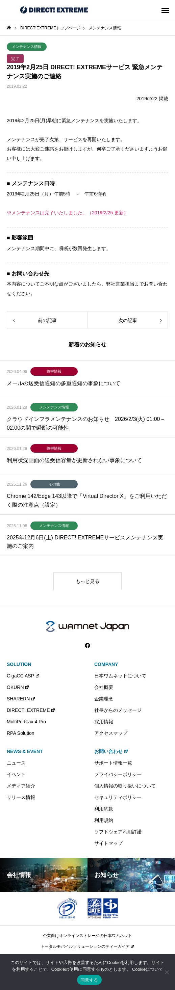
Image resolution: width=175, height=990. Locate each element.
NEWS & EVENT (25, 751)
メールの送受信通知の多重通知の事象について (63, 383)
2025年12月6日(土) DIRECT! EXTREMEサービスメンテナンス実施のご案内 (85, 542)
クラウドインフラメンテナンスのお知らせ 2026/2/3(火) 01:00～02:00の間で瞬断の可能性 (86, 423)
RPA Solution (20, 733)
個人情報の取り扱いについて (125, 785)
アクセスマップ (110, 733)
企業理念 (103, 698)
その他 (54, 484)
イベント (16, 774)
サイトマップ (108, 843)
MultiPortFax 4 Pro (26, 721)
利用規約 (103, 820)
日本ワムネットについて (120, 675)
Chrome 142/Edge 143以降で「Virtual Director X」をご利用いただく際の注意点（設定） (87, 500)
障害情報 (54, 371)
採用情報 (103, 721)
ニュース (16, 763)
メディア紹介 (21, 785)
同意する (89, 980)
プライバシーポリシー (118, 774)
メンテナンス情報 (27, 47)
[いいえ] (166, 972)
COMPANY (106, 664)
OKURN (18, 687)
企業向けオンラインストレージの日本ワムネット (87, 935)
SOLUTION (19, 664)
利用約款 (103, 808)
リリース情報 (21, 797)
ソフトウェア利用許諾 (118, 831)
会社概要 (103, 687)
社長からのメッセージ (118, 710)
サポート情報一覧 (113, 763)
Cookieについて (147, 969)
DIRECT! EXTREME (31, 710)
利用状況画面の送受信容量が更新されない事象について (74, 460)
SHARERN (21, 698)
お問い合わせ (111, 751)
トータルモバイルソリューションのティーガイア (87, 946)
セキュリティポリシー (118, 797)
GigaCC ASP (23, 675)
